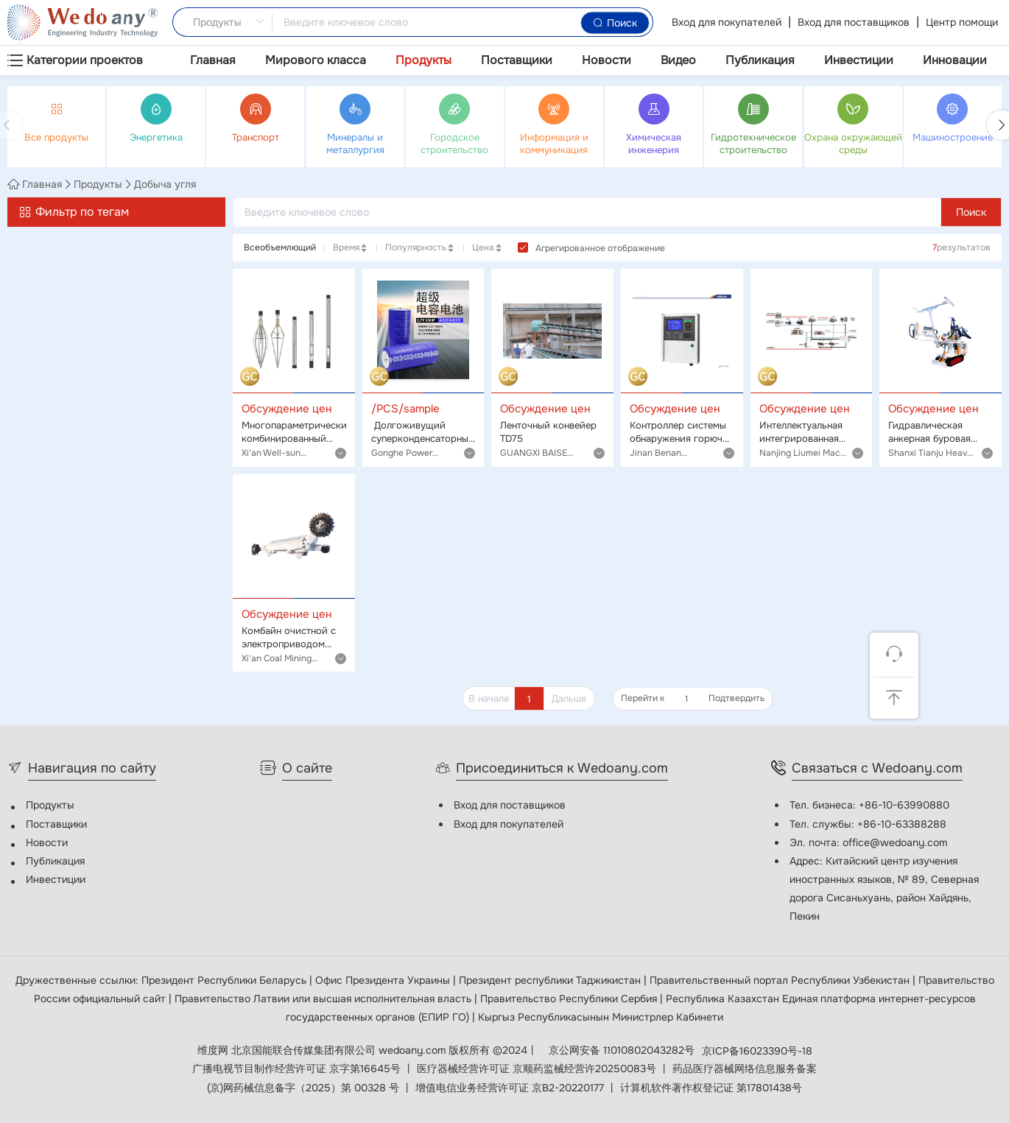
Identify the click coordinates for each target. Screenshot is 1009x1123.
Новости (606, 60)
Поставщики (516, 60)
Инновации (955, 60)
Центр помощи (962, 22)
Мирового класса (315, 60)
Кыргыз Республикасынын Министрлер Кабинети (600, 1017)
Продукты (423, 60)
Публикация (760, 60)
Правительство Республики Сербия (570, 998)
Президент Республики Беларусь (225, 980)
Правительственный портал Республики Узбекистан (781, 980)
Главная (213, 60)
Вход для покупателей (726, 22)
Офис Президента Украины (384, 980)
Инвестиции (858, 60)
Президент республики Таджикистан (551, 980)
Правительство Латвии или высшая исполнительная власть (324, 998)
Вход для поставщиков (854, 22)
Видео (678, 60)
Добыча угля (165, 184)
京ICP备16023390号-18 (757, 1051)
